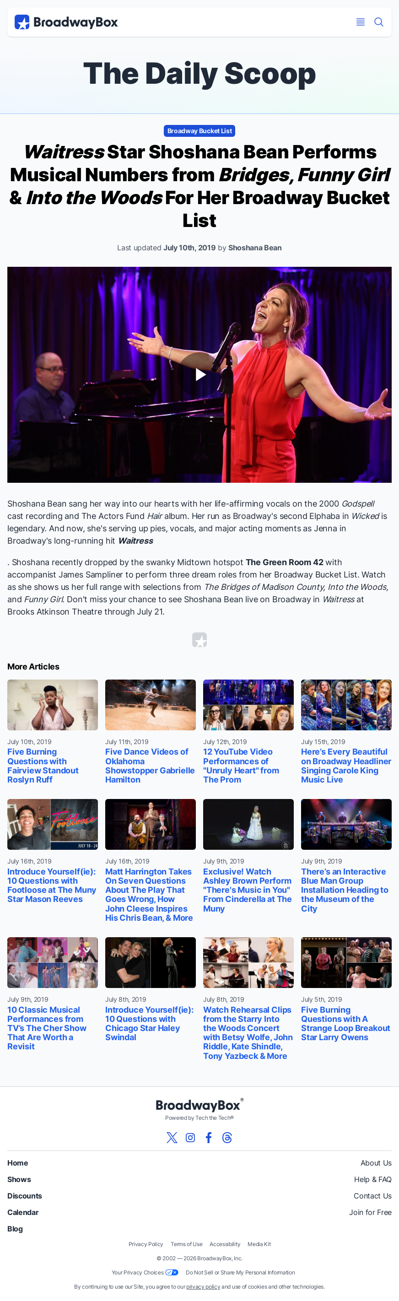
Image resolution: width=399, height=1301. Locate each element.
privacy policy (203, 1286)
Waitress (135, 540)
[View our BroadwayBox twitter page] (172, 1137)
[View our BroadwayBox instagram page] (190, 1137)
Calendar (22, 1212)
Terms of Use (186, 1244)
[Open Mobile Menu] (360, 21)
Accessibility (225, 1244)
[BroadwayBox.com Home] (66, 22)
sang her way (94, 503)
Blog (15, 1228)
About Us (376, 1162)
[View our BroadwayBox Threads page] (226, 1137)
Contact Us (373, 1195)
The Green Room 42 (285, 562)
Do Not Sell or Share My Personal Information (240, 1272)
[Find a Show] (378, 21)
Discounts (24, 1195)
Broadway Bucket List (199, 131)
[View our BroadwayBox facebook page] (208, 1137)
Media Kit (259, 1244)
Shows (19, 1179)
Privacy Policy (146, 1244)
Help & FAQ (373, 1179)
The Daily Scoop (199, 73)
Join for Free (370, 1212)
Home (17, 1162)
